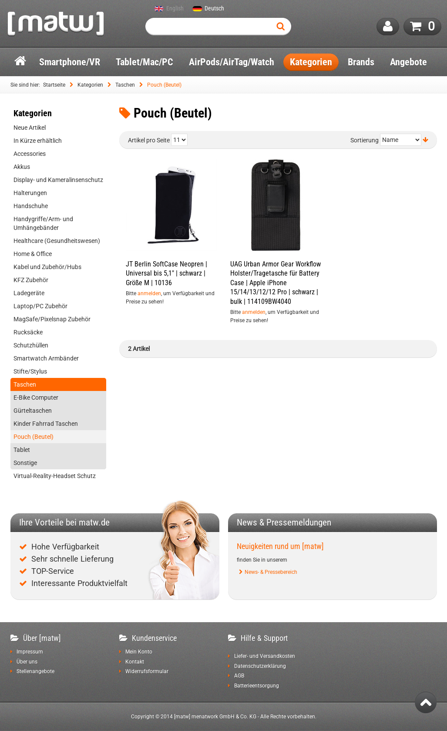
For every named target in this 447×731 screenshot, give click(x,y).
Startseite (54, 85)
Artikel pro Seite (149, 140)
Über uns (27, 661)
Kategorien (90, 85)
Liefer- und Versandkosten (264, 656)
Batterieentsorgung (256, 685)
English (175, 8)
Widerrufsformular (146, 671)
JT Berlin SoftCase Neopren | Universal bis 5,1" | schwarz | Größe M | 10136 (166, 273)
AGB (239, 675)
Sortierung (364, 140)
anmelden (149, 293)
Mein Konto (138, 651)
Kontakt (134, 661)
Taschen (125, 85)
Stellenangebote (35, 671)
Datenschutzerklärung (260, 666)
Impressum (30, 651)
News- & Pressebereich (271, 572)
